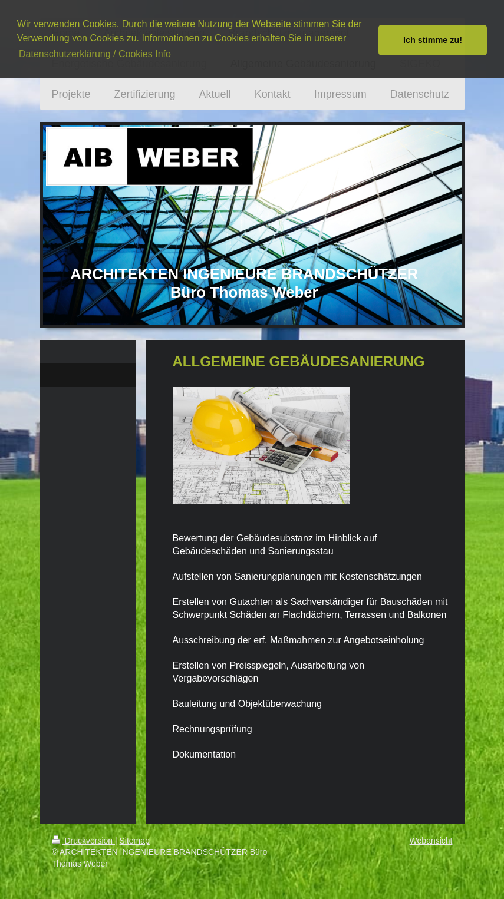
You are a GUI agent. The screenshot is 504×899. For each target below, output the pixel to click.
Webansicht (431, 840)
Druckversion (83, 840)
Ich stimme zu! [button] (432, 40)
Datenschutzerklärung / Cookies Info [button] (95, 54)
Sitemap (135, 840)
